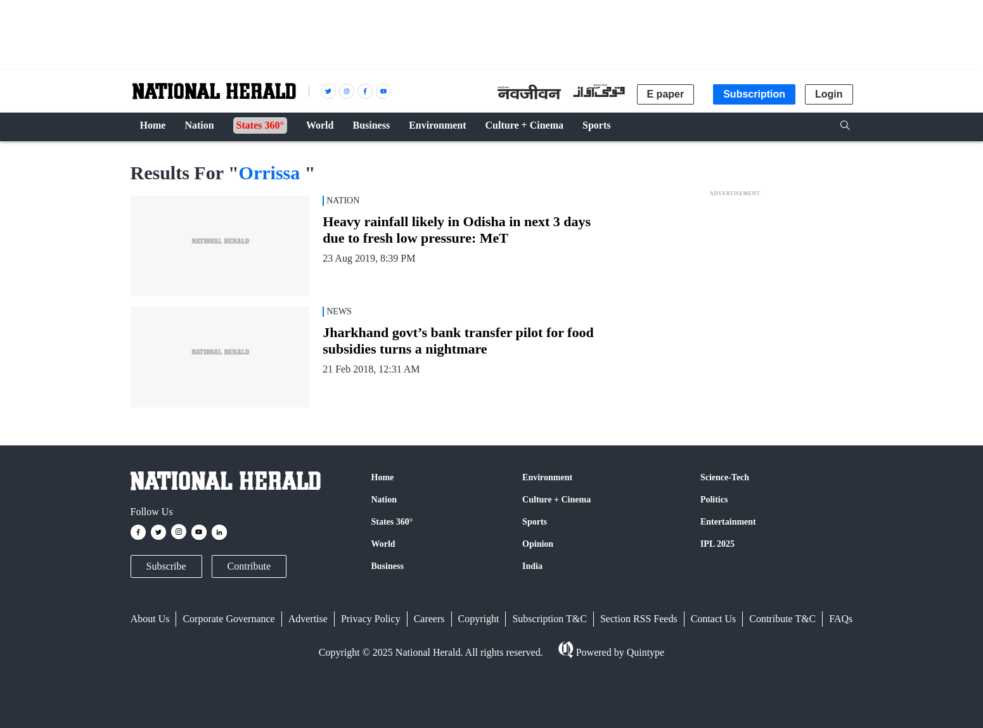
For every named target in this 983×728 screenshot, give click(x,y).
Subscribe (166, 566)
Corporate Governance (228, 618)
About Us (150, 618)
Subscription (754, 94)
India (532, 566)
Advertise (308, 618)
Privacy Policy (371, 618)
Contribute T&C (782, 618)
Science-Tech (724, 477)
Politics (714, 499)
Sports (534, 522)
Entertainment (728, 522)
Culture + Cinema (556, 499)
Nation (384, 499)
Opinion (537, 544)
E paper (665, 94)
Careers (429, 618)
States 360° (392, 522)
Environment (547, 477)
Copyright (478, 618)
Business (387, 566)
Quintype (644, 652)
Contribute (249, 566)
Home (382, 477)
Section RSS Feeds (639, 618)
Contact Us (713, 618)
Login (829, 94)
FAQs (840, 618)
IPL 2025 (717, 544)
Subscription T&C (549, 618)
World (383, 544)
